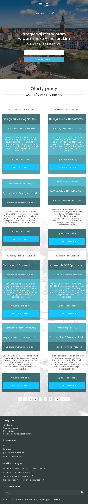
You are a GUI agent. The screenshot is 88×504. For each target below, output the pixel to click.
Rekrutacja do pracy (12, 456)
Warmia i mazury (10, 428)
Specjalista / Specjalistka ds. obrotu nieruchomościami (37, 193)
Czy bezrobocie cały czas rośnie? (18, 476)
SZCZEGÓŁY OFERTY (21, 167)
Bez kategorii (8, 445)
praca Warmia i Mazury (13, 453)
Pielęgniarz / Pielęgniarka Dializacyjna (26, 119)
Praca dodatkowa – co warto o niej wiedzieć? (23, 480)
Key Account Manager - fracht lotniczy (27, 337)
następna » (65, 399)
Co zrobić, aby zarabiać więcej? (17, 472)
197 (57, 399)
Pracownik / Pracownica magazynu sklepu (30, 265)
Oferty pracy (9, 425)
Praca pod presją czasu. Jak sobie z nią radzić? (24, 468)
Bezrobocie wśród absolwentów (17, 434)
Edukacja (7, 449)
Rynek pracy (8, 431)
